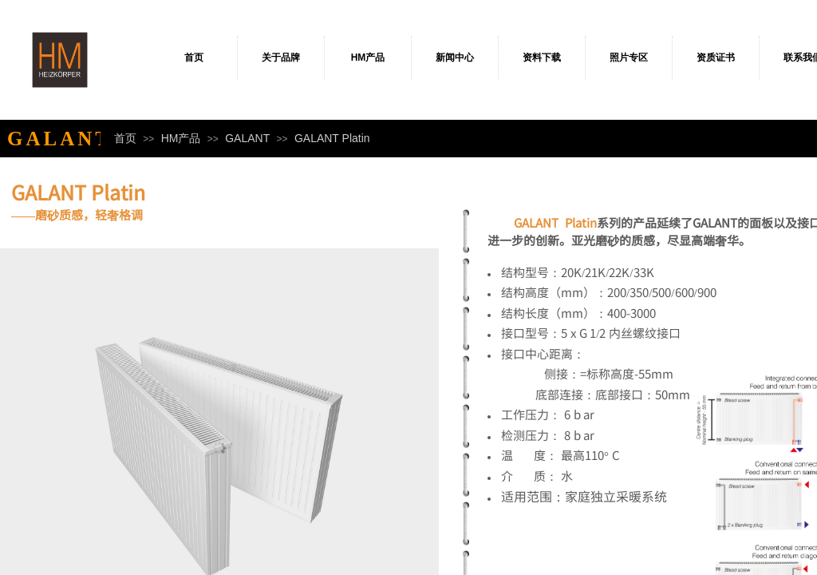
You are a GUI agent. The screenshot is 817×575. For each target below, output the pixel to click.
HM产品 (368, 57)
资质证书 (716, 57)
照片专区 (629, 57)
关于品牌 (281, 57)
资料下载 (542, 57)
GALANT (247, 138)
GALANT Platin (332, 138)
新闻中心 (455, 57)
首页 (193, 57)
